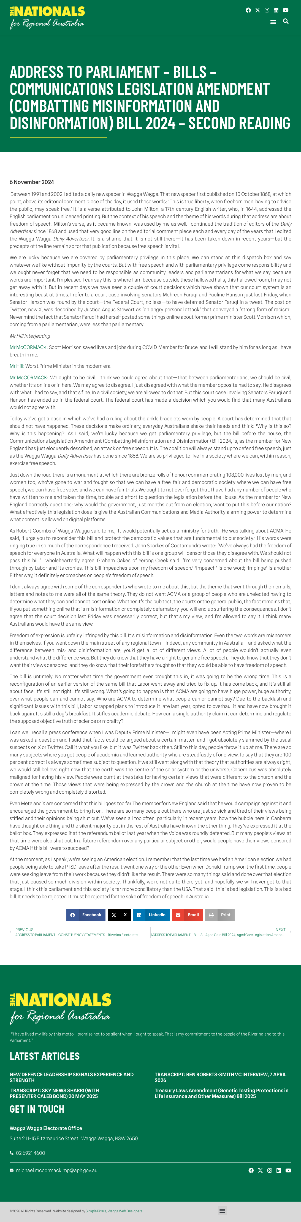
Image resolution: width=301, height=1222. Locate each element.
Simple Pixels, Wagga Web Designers (114, 1211)
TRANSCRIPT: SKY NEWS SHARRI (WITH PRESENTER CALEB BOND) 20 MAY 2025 (54, 1093)
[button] (273, 21)
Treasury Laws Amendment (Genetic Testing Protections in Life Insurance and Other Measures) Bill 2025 (222, 1093)
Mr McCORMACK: (29, 347)
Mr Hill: (17, 366)
